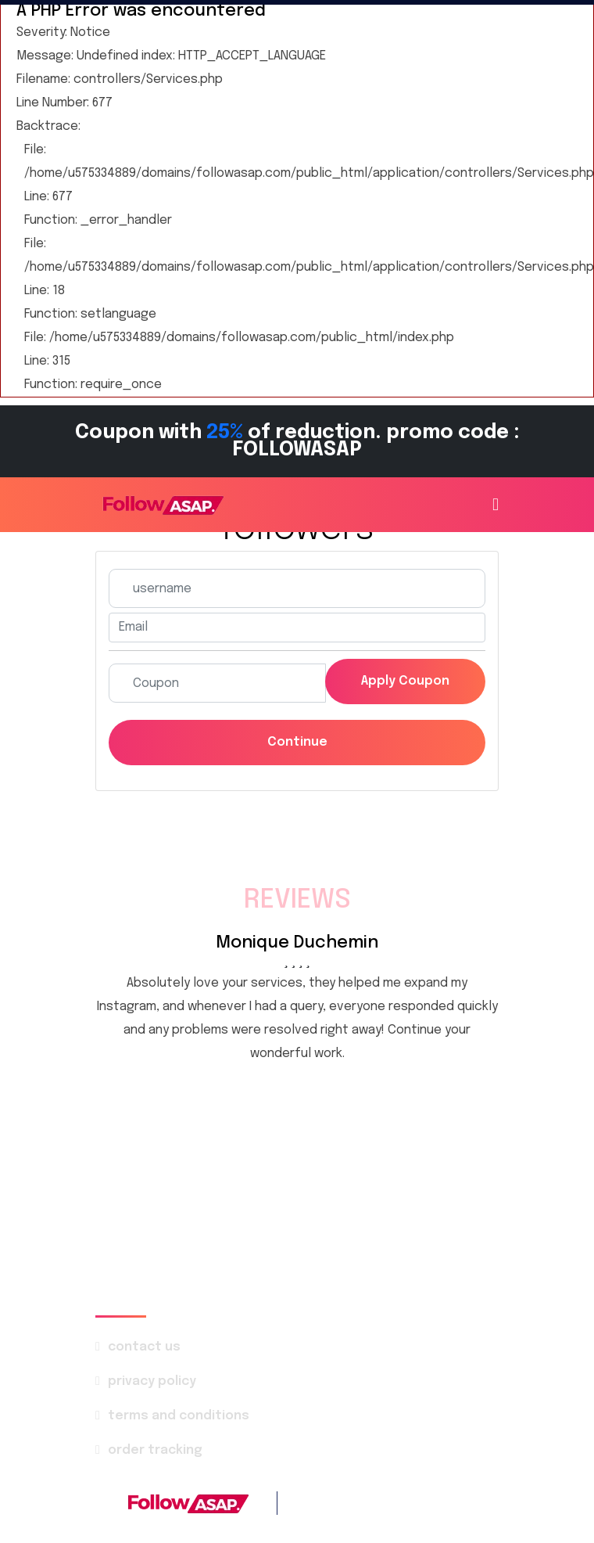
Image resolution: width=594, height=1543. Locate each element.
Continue (297, 742)
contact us (144, 1347)
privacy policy (152, 1381)
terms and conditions (178, 1416)
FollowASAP (259, 1534)
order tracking (155, 1450)
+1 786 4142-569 (422, 1502)
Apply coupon (405, 681)
